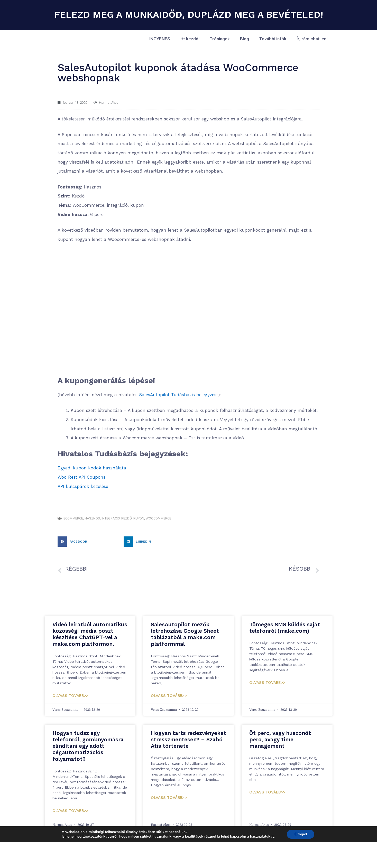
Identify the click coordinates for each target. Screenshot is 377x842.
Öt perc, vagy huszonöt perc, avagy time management (280, 739)
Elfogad (300, 833)
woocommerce (158, 518)
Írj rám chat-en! (312, 38)
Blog (244, 38)
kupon (138, 518)
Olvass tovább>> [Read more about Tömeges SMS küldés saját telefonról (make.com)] (267, 682)
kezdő (126, 518)
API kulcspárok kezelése (83, 486)
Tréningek (220, 38)
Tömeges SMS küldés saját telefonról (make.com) (284, 627)
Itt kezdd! (189, 38)
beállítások (194, 836)
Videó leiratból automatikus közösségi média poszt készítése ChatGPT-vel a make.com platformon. (89, 634)
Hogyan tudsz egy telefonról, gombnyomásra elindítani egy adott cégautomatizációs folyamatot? (88, 746)
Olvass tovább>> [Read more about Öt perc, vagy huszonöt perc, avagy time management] (267, 792)
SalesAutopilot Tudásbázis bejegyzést (178, 394)
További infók (272, 38)
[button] (89, 541)
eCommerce (73, 518)
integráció (111, 518)
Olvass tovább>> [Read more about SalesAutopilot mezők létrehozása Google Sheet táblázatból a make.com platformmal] (169, 695)
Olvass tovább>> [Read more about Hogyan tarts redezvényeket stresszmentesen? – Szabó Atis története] (169, 797)
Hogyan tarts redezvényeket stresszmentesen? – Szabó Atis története (188, 739)
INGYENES (159, 38)
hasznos (92, 518)
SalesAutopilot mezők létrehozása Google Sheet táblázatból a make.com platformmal (185, 634)
